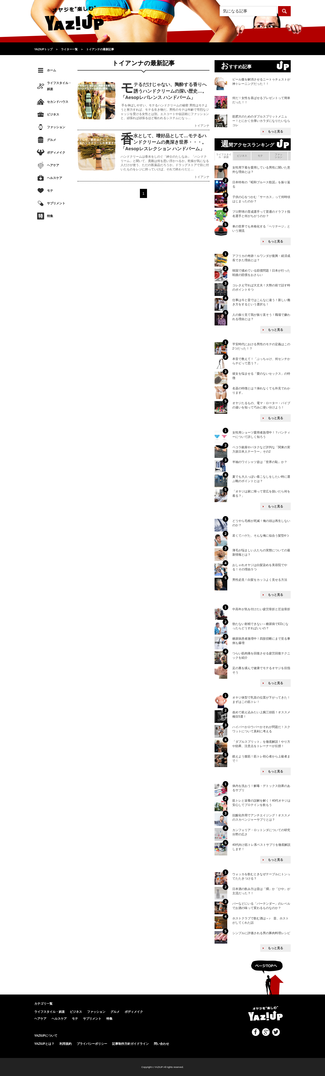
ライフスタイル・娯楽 (59, 86)
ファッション (56, 127)
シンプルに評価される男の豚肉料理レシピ (261, 933)
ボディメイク (56, 152)
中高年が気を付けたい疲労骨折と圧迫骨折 (261, 609)
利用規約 (65, 1044)
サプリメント (56, 203)
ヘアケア (53, 165)
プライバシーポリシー (92, 1044)
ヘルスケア (54, 178)
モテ (50, 190)
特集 (50, 216)
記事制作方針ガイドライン (130, 1044)
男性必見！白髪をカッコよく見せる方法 (259, 580)
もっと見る (275, 131)
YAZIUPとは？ (44, 1044)
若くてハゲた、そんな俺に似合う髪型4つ (260, 535)
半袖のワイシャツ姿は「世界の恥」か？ (259, 462)
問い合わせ (161, 1044)
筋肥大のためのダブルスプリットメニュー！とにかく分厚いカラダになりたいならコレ (261, 121)
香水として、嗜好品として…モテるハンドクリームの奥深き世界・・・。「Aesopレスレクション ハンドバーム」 (163, 142)
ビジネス (53, 114)
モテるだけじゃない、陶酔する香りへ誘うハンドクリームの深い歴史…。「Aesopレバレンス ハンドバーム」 (164, 91)
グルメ (51, 140)
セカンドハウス (57, 102)
